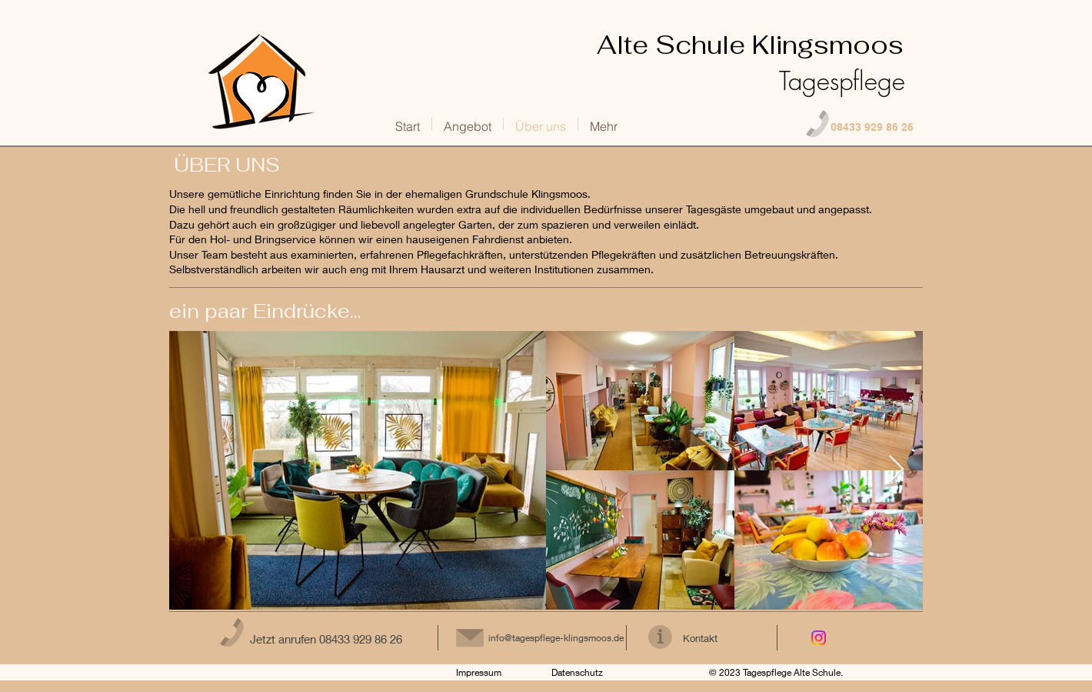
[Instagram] (818, 637)
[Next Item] (896, 470)
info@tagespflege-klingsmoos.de (556, 638)
